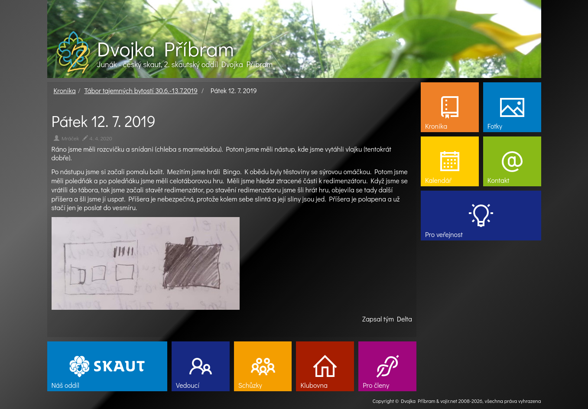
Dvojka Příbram (165, 48)
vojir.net (448, 400)
